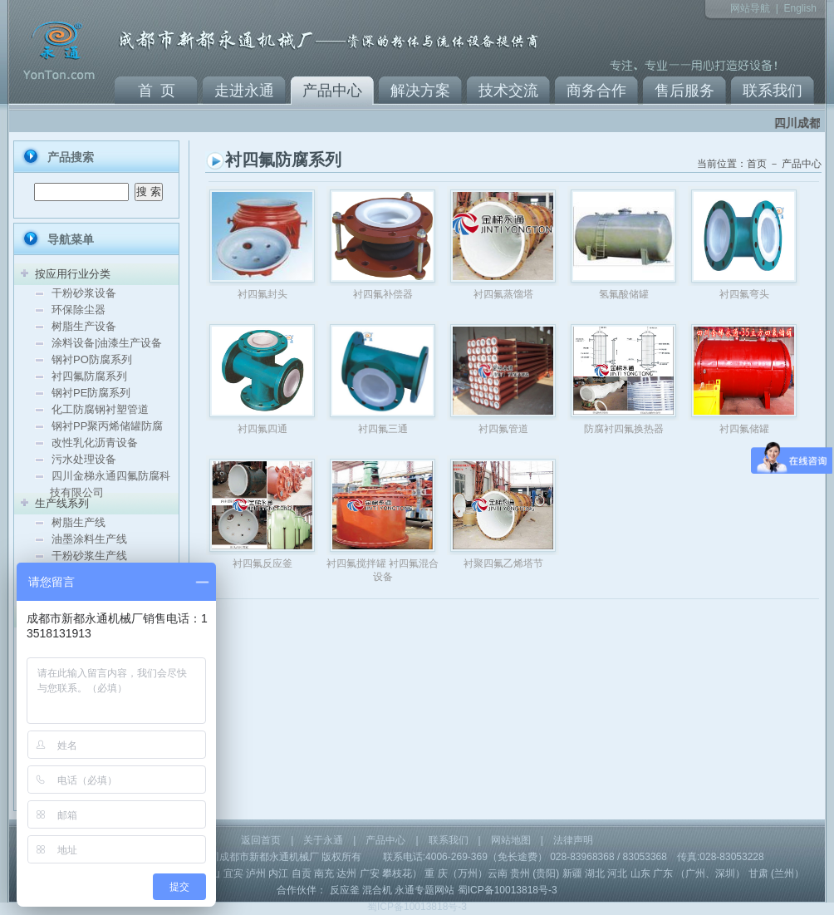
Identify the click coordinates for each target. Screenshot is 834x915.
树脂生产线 (78, 522)
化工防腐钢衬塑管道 (100, 409)
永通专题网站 (424, 890)
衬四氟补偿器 (383, 294)
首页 (757, 164)
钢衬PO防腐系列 (92, 359)
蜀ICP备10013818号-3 (507, 890)
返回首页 (261, 840)
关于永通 (323, 840)
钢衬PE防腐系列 (91, 392)
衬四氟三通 (383, 429)
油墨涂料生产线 (89, 539)
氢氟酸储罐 (624, 294)
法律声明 (573, 840)
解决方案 (420, 90)
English (799, 8)
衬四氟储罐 (744, 429)
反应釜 (345, 890)
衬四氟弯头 (744, 294)
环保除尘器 (78, 309)
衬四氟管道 (503, 429)
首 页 (156, 90)
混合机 (377, 890)
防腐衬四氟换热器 (624, 429)
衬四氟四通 (262, 429)
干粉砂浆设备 (84, 293)
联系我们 (772, 90)
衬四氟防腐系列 (89, 376)
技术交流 (508, 90)
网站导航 (750, 8)
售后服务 (684, 90)
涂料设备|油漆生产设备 (107, 343)
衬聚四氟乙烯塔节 (503, 563)
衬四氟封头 (262, 294)
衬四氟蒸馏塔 (503, 294)
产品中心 (332, 90)
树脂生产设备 (84, 326)
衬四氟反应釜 (262, 563)
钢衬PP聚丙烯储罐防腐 (107, 426)
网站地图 (511, 840)
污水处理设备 (84, 459)
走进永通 (244, 90)
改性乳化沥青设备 (95, 442)
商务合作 (596, 90)
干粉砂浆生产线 (89, 555)
